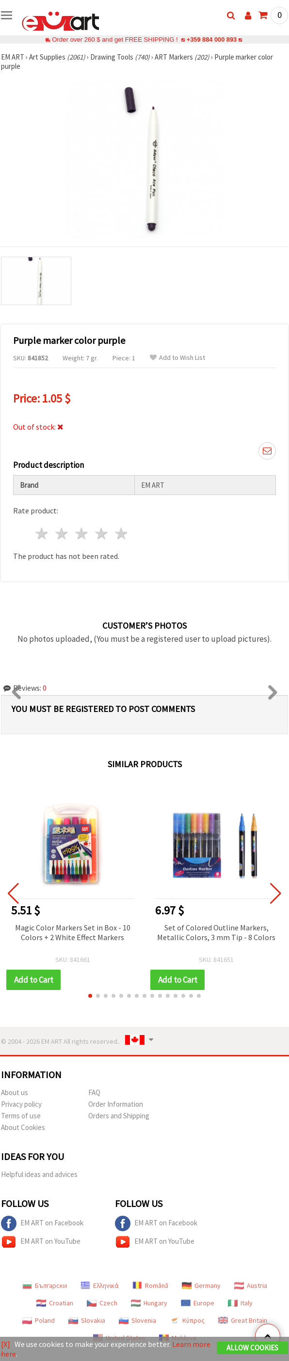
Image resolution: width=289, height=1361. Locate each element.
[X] (5, 1344)
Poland (38, 1320)
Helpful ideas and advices (39, 1174)
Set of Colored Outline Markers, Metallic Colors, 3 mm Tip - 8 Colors (216, 932)
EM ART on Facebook (42, 1223)
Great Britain (242, 1320)
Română (150, 1285)
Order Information (115, 1104)
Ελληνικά (99, 1285)
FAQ (94, 1092)
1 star (42, 533)
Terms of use (21, 1115)
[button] (90, 996)
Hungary (149, 1303)
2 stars (62, 533)
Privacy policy (21, 1104)
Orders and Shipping (118, 1115)
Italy (240, 1303)
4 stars (102, 533)
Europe (197, 1303)
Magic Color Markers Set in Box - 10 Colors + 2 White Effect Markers (72, 932)
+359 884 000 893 (211, 39)
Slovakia (86, 1320)
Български (44, 1285)
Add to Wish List (177, 357)
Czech (102, 1303)
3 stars (82, 533)
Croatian (54, 1303)
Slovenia (137, 1320)
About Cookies (23, 1127)
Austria (250, 1285)
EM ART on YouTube (40, 1242)
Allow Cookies (252, 1347)
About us (14, 1092)
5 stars (121, 533)
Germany (201, 1285)
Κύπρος (187, 1320)
